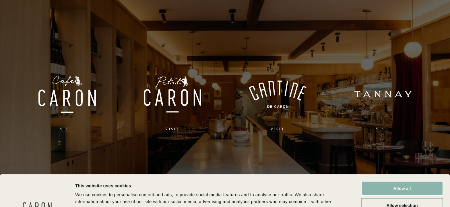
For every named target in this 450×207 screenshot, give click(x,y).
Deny (402, 190)
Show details (301, 195)
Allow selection (402, 173)
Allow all (402, 156)
